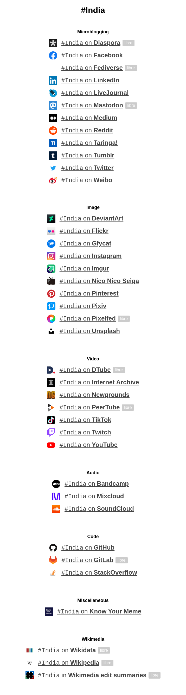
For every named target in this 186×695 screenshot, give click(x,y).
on (90, 43)
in (92, 676)
